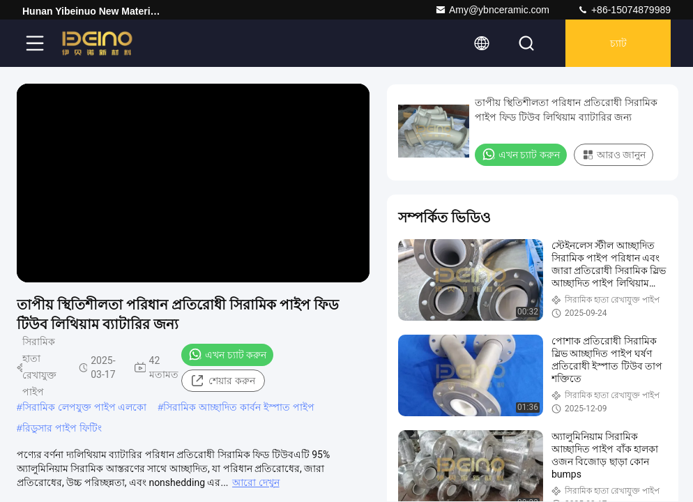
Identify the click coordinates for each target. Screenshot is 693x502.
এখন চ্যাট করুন (227, 354)
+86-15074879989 (624, 9)
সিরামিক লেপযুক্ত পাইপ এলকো (84, 407)
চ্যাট (618, 43)
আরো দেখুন (255, 482)
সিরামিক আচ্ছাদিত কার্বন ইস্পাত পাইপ (238, 407)
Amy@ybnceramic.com (492, 9)
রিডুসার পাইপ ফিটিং (62, 428)
